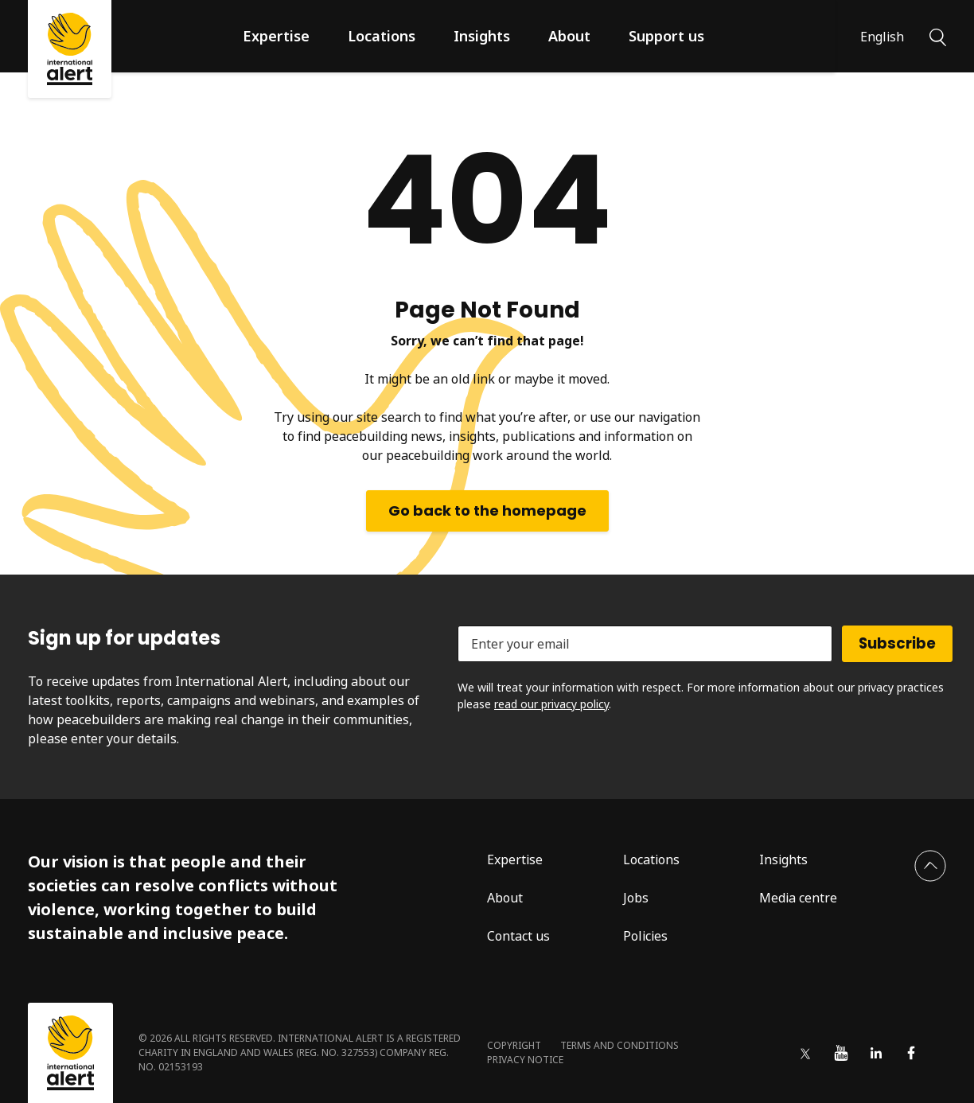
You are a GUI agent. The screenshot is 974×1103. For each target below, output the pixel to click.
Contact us (518, 936)
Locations (381, 35)
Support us (666, 35)
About (569, 35)
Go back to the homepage (487, 510)
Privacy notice (525, 1059)
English (882, 36)
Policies (645, 936)
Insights (482, 35)
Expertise (276, 35)
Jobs (636, 897)
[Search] (937, 36)
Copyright (514, 1045)
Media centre (798, 897)
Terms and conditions (619, 1045)
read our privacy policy (551, 703)
